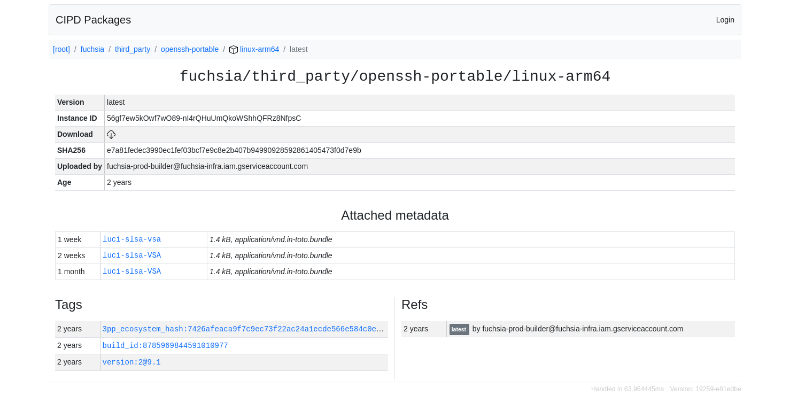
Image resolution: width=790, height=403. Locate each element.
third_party (132, 49)
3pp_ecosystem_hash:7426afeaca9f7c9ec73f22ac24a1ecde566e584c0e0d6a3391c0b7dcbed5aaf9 (289, 329)
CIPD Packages (93, 20)
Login (725, 19)
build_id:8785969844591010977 (165, 345)
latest (460, 329)
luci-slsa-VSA (132, 256)
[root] (61, 49)
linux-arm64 (254, 49)
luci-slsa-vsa (132, 240)
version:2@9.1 (132, 362)
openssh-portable (190, 49)
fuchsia (92, 49)
